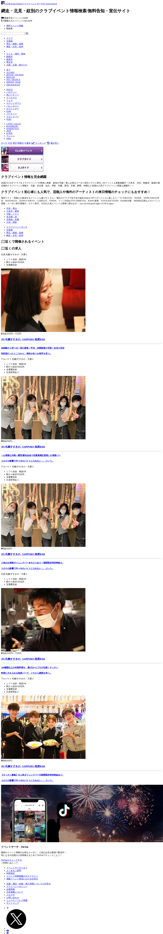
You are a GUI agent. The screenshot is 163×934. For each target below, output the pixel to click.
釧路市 (9, 56)
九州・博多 (11, 222)
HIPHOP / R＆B (13, 82)
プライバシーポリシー (16, 886)
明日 (15, 143)
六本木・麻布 (12, 211)
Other (8, 138)
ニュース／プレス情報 (16, 900)
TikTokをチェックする (11, 860)
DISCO (9, 89)
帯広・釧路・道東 (14, 44)
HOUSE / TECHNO (14, 75)
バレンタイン (12, 106)
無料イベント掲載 (14, 26)
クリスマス (11, 98)
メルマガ (10, 895)
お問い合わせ (12, 897)
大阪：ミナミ (12, 214)
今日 (10, 143)
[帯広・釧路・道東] (14, 233)
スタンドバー (12, 117)
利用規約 (10, 873)
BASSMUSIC (12, 126)
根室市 (9, 59)
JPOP (8, 131)
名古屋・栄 (11, 217)
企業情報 (10, 889)
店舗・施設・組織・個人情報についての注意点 (28, 884)
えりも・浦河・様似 (15, 54)
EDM (8, 111)
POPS (8, 119)
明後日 (20, 143)
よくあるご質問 (13, 870)
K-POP (9, 133)
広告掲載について (14, 892)
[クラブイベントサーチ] (16, 227)
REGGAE (10, 77)
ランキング (38, 143)
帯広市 (9, 62)
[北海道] (9, 230)
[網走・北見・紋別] (14, 235)
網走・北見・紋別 (14, 46)
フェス (9, 100)
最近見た (52, 143)
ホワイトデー (12, 109)
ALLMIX (10, 72)
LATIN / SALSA (13, 124)
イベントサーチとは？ (16, 868)
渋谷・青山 (11, 208)
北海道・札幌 (12, 219)
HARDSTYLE (12, 128)
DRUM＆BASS (13, 85)
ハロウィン (11, 92)
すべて (4, 143)
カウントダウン (13, 103)
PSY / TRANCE (13, 79)
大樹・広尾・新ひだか (16, 65)
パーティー (11, 114)
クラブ (9, 38)
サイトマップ (12, 903)
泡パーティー (12, 95)
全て (8, 70)
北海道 (9, 41)
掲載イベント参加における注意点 (22, 879)
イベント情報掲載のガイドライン (22, 876)
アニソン (10, 136)
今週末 (27, 143)
